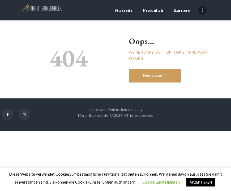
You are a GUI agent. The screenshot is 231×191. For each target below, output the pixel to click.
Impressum (97, 109)
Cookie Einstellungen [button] (161, 182)
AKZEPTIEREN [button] (201, 182)
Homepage (152, 75)
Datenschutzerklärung (125, 109)
